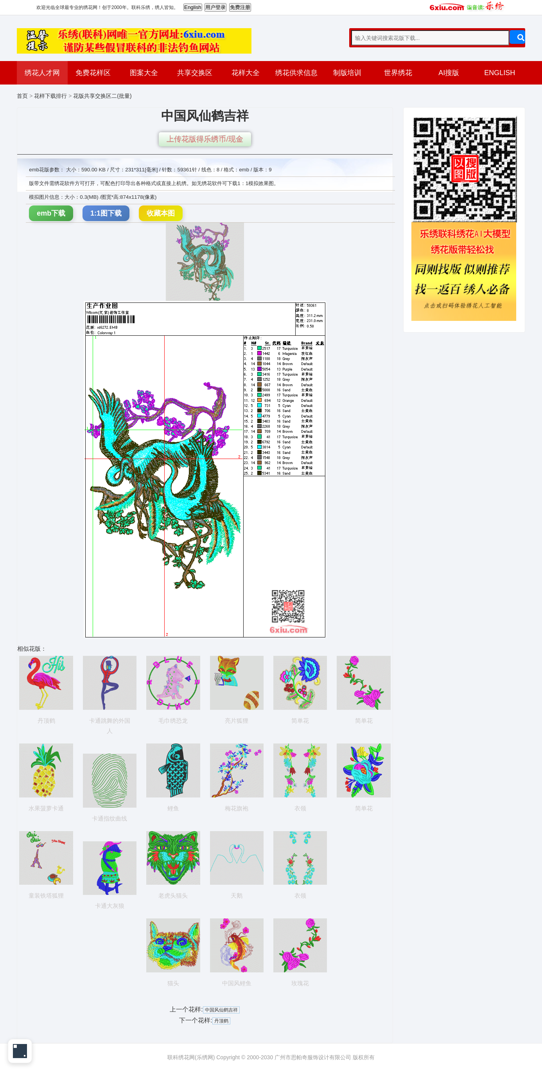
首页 (22, 96)
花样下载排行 (50, 96)
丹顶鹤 (221, 1021)
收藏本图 (161, 213)
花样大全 (246, 73)
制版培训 (347, 73)
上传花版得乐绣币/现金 (205, 139)
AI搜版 (448, 73)
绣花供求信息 (296, 73)
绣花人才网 (42, 73)
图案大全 (144, 73)
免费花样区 (93, 73)
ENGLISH (499, 73)
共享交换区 (194, 73)
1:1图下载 (106, 213)
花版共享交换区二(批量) (102, 96)
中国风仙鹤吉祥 (221, 1010)
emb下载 (51, 213)
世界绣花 (398, 73)
